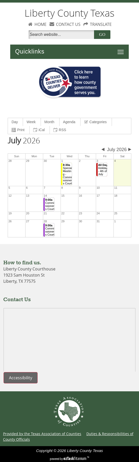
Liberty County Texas (69, 12)
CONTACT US (68, 24)
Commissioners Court (49, 204)
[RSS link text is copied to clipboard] (60, 130)
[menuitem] (15, 122)
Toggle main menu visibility (122, 49)
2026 (24, 141)
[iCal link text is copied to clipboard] (40, 130)
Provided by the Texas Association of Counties (42, 433)
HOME (40, 24)
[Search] (62, 34)
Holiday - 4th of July (103, 169)
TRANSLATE (101, 24)
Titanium (75, 458)
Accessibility (20, 378)
